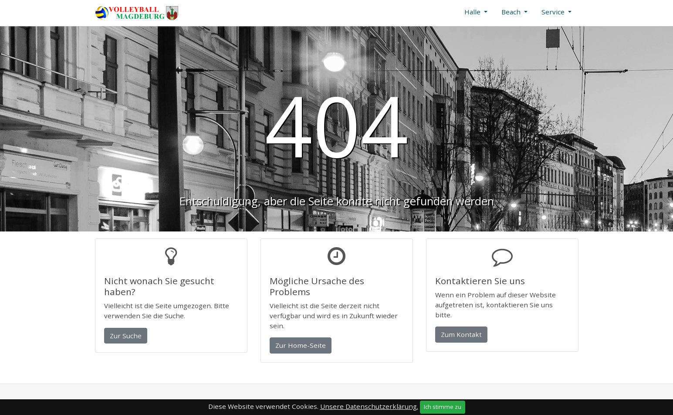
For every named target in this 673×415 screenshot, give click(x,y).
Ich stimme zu (442, 407)
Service (553, 11)
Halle (473, 11)
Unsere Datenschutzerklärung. (369, 406)
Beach (511, 11)
